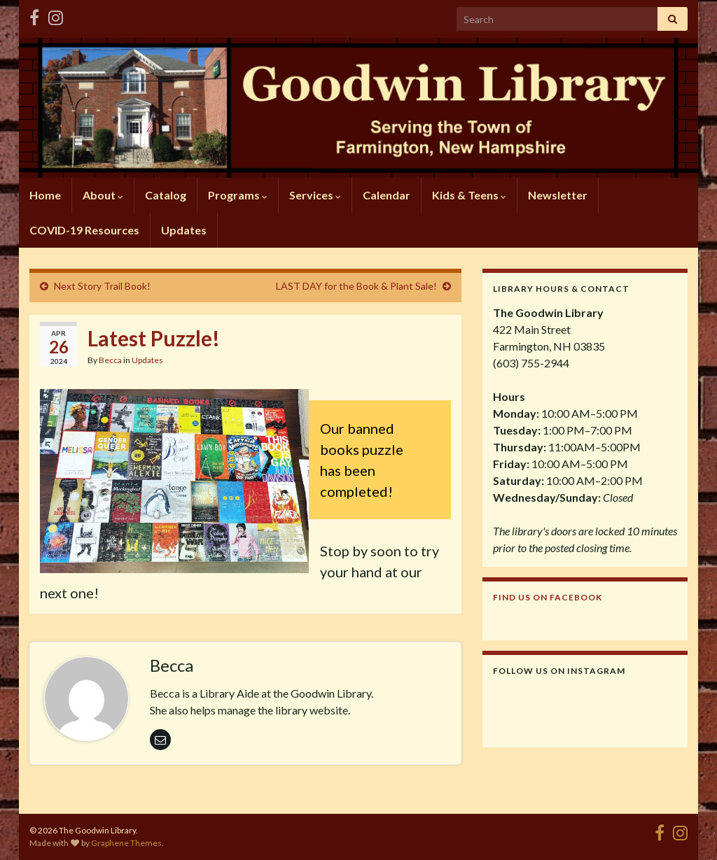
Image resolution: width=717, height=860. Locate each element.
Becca (110, 360)
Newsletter (557, 195)
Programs (237, 195)
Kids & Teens (469, 195)
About (103, 195)
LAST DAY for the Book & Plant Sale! (356, 286)
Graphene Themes (126, 843)
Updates (184, 230)
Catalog (165, 195)
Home (45, 195)
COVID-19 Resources (84, 230)
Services (315, 195)
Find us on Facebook (547, 597)
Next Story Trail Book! (102, 286)
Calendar (386, 195)
